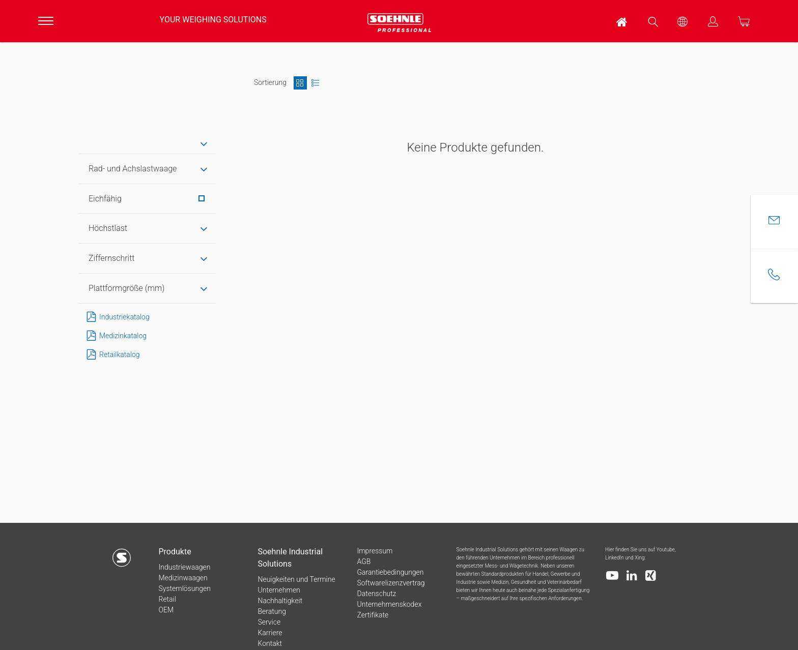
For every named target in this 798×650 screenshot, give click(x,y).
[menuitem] (622, 21)
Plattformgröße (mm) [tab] (126, 288)
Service (269, 622)
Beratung (272, 611)
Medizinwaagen (182, 578)
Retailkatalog (111, 354)
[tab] (147, 143)
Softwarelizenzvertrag (390, 583)
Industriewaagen (184, 567)
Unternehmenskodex (389, 604)
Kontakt (270, 643)
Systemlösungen (184, 588)
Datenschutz (376, 593)
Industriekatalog (116, 317)
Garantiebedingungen (390, 572)
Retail (167, 599)
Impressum (374, 551)
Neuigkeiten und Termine (296, 579)
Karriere (270, 633)
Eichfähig (147, 198)
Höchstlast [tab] (108, 228)
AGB (363, 561)
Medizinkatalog (115, 336)
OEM (166, 610)
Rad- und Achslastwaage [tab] (133, 168)
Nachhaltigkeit (280, 601)
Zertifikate (372, 615)
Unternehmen (279, 590)
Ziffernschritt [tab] (111, 258)
